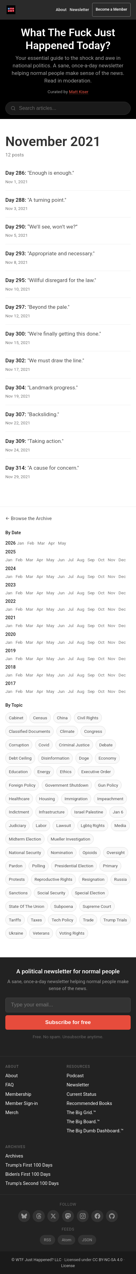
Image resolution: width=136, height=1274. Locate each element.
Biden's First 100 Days (27, 1174)
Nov (111, 559)
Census (40, 717)
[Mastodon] (68, 1216)
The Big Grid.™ (81, 1112)
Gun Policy (108, 785)
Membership (18, 1094)
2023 (10, 585)
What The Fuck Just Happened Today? (68, 39)
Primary (110, 865)
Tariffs (15, 919)
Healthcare (19, 798)
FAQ (9, 1085)
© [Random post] (12, 1259)
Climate (67, 731)
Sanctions (18, 892)
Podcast (75, 1076)
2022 (10, 601)
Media (120, 825)
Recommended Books (89, 1103)
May (62, 543)
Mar (41, 543)
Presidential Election (74, 865)
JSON (87, 1239)
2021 (10, 617)
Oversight (116, 852)
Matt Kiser (78, 91)
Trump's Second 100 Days (32, 1183)
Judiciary (17, 825)
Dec (122, 559)
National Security (25, 852)
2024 (10, 568)
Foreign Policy (22, 785)
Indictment (19, 811)
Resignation (93, 879)
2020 (10, 634)
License (68, 1265)
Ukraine (16, 933)
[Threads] (38, 1216)
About (61, 9)
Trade (88, 919)
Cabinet (16, 717)
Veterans (41, 933)
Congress (93, 731)
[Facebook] (97, 1216)
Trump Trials (115, 919)
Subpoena (63, 906)
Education (18, 771)
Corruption (19, 744)
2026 (10, 543)
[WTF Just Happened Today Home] (11, 9)
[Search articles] (68, 108)
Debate (105, 744)
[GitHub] (112, 1216)
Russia (120, 879)
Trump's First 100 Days (28, 1165)
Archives (14, 1156)
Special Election (90, 892)
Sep (91, 559)
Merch (11, 1112)
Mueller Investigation (70, 838)
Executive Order (96, 771)
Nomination (62, 852)
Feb (30, 543)
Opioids (89, 852)
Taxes (36, 919)
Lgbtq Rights (93, 825)
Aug (80, 559)
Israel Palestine (88, 811)
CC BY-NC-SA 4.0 (107, 1259)
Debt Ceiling (20, 758)
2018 (10, 667)
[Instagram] (83, 1216)
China (62, 717)
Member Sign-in (21, 1103)
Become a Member (111, 9)
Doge (84, 758)
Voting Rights (72, 933)
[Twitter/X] (53, 1216)
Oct (101, 559)
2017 (10, 683)
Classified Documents (29, 731)
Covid (44, 744)
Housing (47, 798)
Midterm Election (25, 838)
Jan (20, 543)
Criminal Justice (74, 744)
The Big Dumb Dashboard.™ (95, 1131)
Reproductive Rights (53, 879)
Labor (41, 825)
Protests (17, 879)
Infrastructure (52, 811)
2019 (10, 651)
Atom (66, 1239)
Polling (38, 865)
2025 (10, 552)
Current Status (82, 1094)
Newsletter (79, 9)
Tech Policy (62, 919)
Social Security (51, 892)
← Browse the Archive (28, 518)
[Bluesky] (24, 1216)
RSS (47, 1239)
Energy (43, 771)
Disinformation (55, 758)
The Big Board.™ (83, 1121)
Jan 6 (118, 811)
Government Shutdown (66, 785)
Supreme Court (97, 906)
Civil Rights (87, 717)
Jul (71, 559)
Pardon (15, 865)
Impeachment (110, 798)
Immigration (76, 798)
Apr (51, 543)
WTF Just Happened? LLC (38, 1259)
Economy (107, 758)
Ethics (65, 771)
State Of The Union (26, 906)
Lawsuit (63, 825)
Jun (61, 559)
